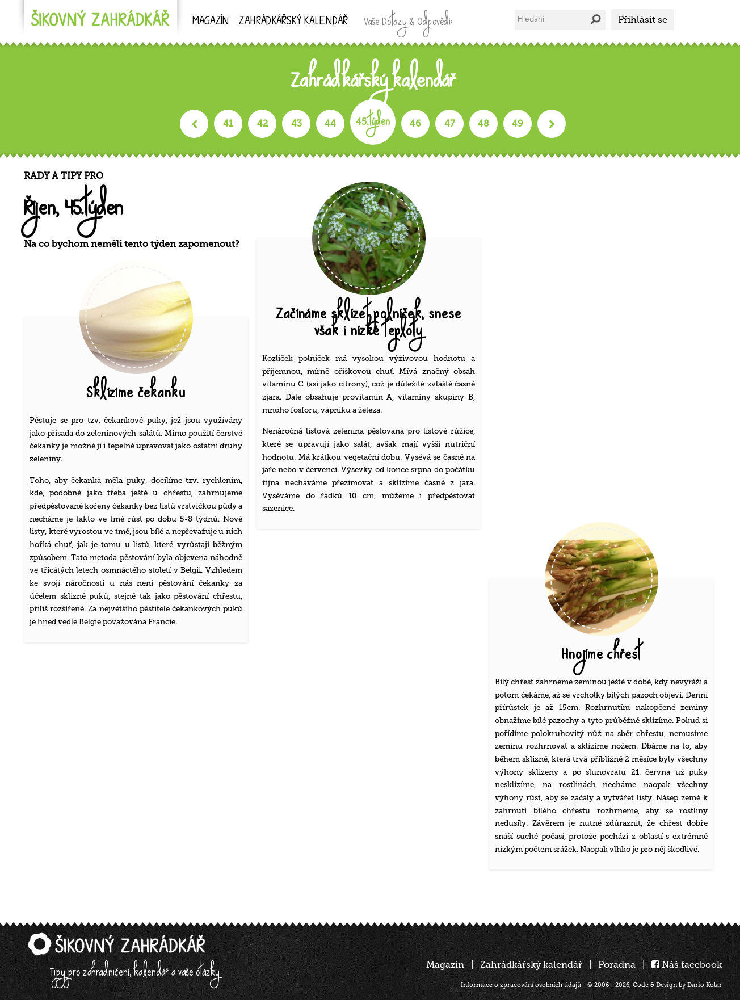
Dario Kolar (704, 985)
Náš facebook (686, 964)
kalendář (293, 22)
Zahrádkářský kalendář (531, 964)
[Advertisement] (605, 340)
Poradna (617, 964)
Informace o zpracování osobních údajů (521, 985)
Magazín (210, 22)
